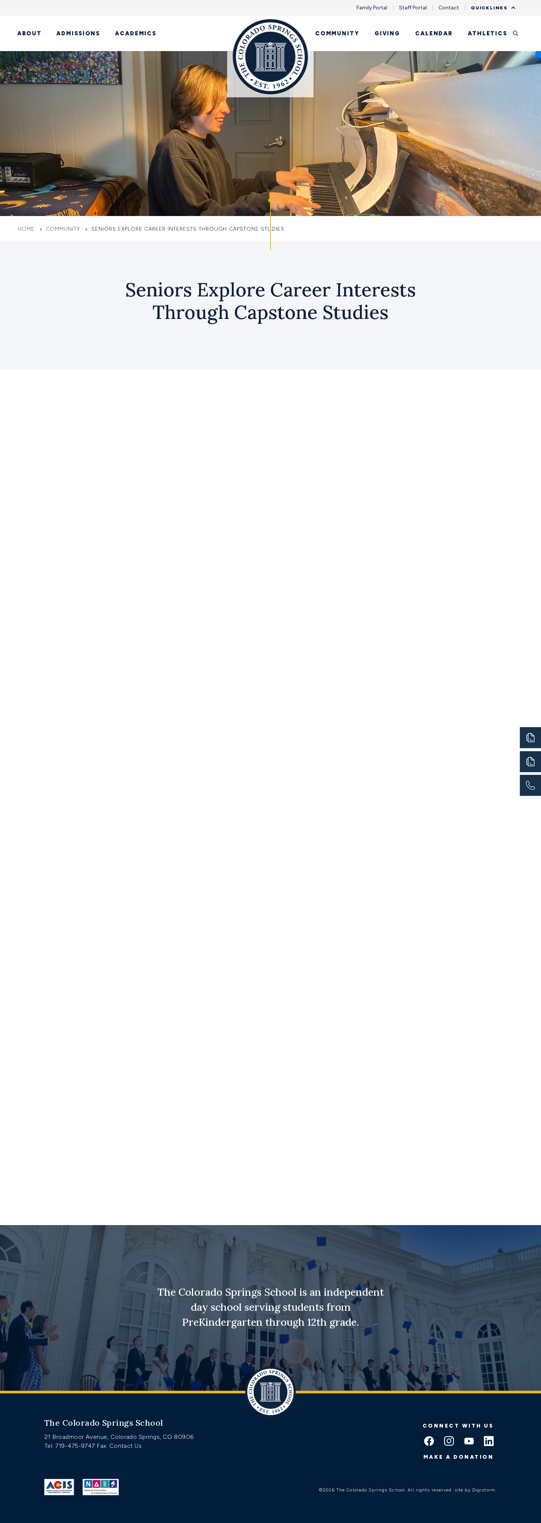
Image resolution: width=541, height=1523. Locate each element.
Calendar (434, 33)
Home (27, 229)
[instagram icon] (449, 1442)
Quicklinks (491, 8)
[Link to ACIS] (59, 1487)
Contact (448, 8)
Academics (135, 33)
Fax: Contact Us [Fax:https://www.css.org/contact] (119, 1445)
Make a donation (458, 1457)
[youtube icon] (469, 1442)
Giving (387, 33)
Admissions (78, 33)
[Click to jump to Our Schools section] (270, 224)
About (29, 33)
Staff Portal (413, 8)
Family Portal (372, 8)
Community (337, 33)
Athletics (487, 33)
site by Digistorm (475, 1490)
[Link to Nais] (101, 1487)
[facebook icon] (429, 1442)
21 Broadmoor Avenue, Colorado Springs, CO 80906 (119, 1436)
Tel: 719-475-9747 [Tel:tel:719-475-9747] (70, 1445)
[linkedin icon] (489, 1442)
